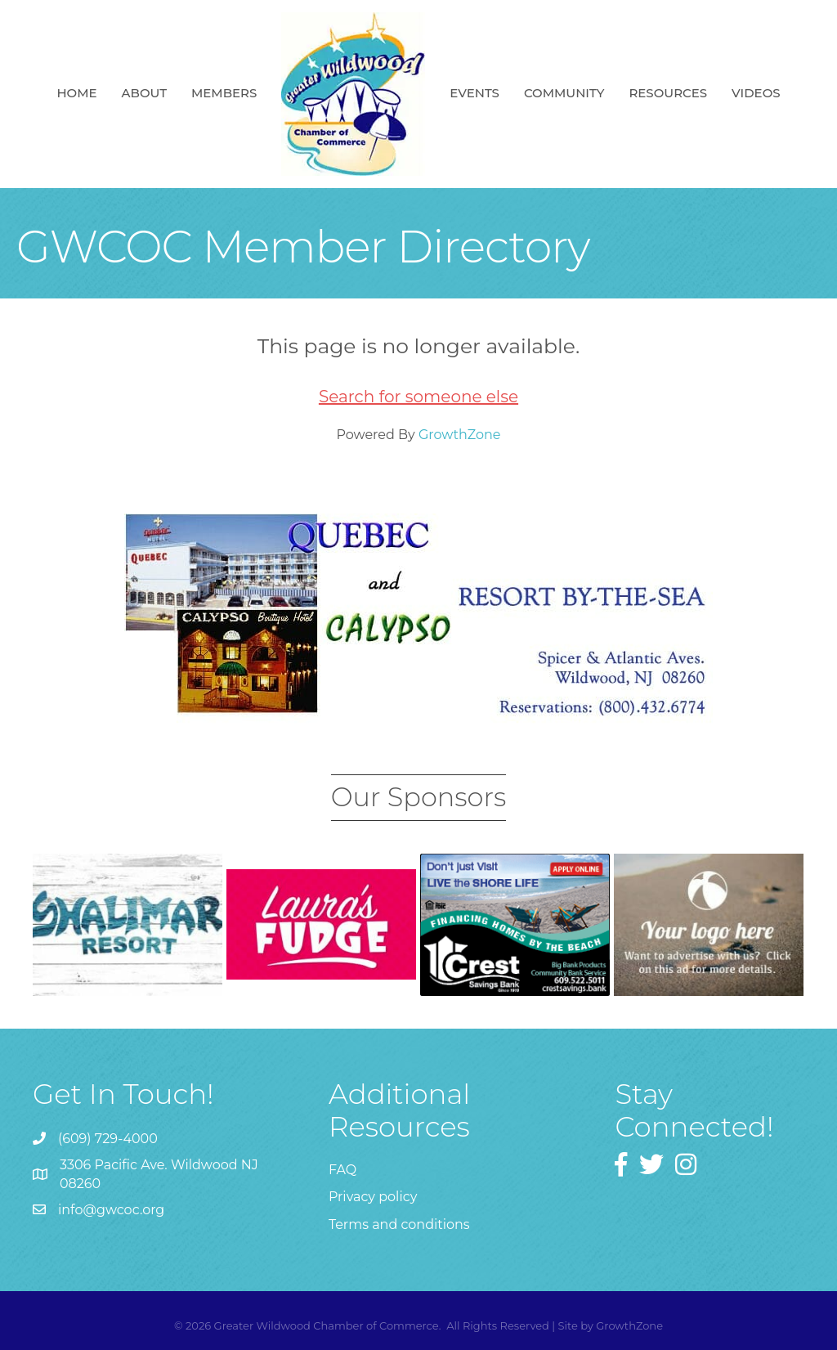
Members (224, 93)
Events (474, 93)
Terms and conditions (399, 1224)
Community (564, 93)
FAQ (342, 1169)
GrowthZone (459, 434)
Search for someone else (418, 396)
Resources (668, 93)
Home (76, 93)
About (144, 93)
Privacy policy (373, 1196)
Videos (756, 93)
